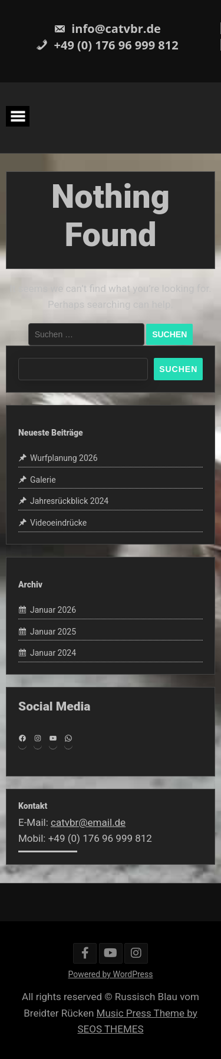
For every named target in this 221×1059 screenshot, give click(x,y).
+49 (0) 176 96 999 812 (107, 45)
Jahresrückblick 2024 (69, 501)
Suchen (178, 369)
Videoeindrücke (58, 522)
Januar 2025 (53, 631)
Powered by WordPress (110, 974)
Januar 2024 (53, 653)
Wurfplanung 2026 (64, 458)
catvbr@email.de (88, 822)
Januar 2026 (53, 610)
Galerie (43, 479)
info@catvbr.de (107, 28)
